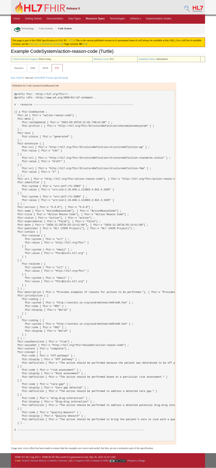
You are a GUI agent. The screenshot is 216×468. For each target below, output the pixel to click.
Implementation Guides (158, 18)
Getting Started (33, 18)
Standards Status (147, 59)
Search (25, 460)
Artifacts (135, 18)
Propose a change (136, 460)
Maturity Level (101, 59)
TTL (58, 68)
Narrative (19, 68)
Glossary (62, 460)
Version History (38, 460)
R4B (85, 43)
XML (33, 68)
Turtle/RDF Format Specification (50, 78)
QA (70, 460)
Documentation (55, 18)
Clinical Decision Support (25, 59)
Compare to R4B (99, 460)
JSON (46, 68)
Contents (52, 460)
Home (16, 18)
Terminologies (117, 18)
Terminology (24, 28)
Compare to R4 (81, 460)
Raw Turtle (16, 78)
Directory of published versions (46, 43)
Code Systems (46, 28)
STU (71, 40)
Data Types (74, 18)
